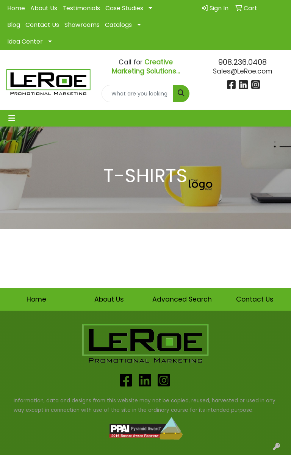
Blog (13, 24)
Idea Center (25, 41)
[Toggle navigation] (12, 118)
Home (16, 8)
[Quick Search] (138, 93)
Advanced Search (182, 299)
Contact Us (42, 24)
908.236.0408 (242, 62)
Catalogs (118, 24)
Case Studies (124, 8)
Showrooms (82, 24)
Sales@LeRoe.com (242, 71)
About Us (43, 8)
